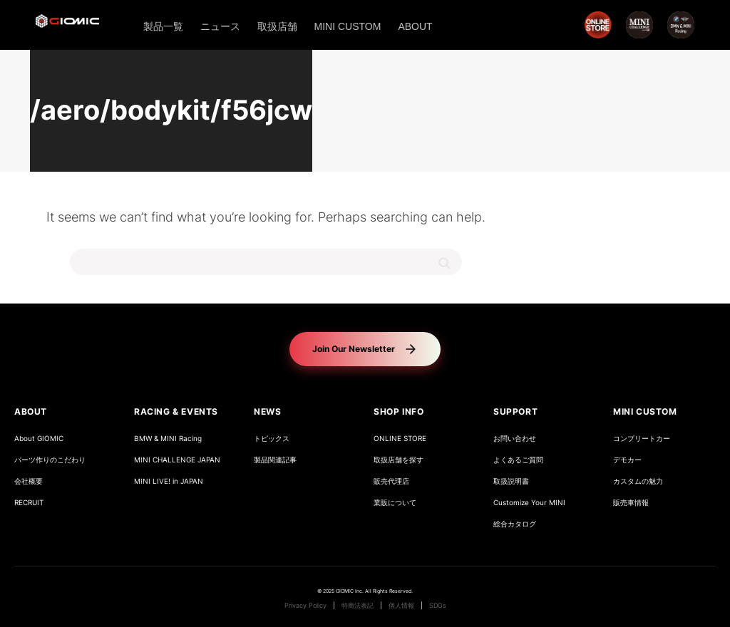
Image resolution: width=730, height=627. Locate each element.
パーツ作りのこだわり (50, 460)
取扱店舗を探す (398, 460)
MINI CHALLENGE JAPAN (177, 460)
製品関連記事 (275, 460)
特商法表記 (357, 605)
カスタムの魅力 (638, 481)
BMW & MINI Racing (168, 438)
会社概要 (28, 481)
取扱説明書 (511, 481)
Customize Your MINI (529, 503)
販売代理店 (391, 481)
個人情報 (401, 605)
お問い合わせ (514, 438)
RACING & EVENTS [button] (176, 411)
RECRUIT (28, 503)
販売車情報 (631, 503)
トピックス (271, 438)
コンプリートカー (641, 438)
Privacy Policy (305, 605)
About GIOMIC (38, 438)
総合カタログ (514, 524)
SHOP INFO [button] (398, 411)
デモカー (627, 460)
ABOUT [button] (30, 411)
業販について (395, 503)
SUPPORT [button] (515, 411)
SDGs (437, 605)
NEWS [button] (267, 411)
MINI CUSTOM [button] (645, 411)
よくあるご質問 (518, 460)
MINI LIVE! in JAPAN (168, 481)
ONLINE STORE (400, 438)
